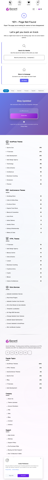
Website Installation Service (14, 294)
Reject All (11, 475)
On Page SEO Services (13, 312)
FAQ (9, 409)
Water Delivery (24, 220)
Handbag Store (24, 196)
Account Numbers (13, 406)
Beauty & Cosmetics (24, 212)
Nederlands (41, 90)
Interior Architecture (24, 281)
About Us (10, 398)
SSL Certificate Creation (13, 327)
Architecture (24, 172)
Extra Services (15, 287)
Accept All (23, 475)
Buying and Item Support (15, 450)
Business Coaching (24, 176)
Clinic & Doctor (24, 168)
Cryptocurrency (24, 269)
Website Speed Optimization (15, 319)
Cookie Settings (15, 469)
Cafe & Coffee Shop (24, 200)
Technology (24, 164)
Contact (10, 421)
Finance (24, 184)
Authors (10, 424)
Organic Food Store (24, 208)
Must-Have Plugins (12, 297)
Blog (24, 380)
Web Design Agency (24, 160)
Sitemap (10, 439)
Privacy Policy (24, 126)
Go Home (24, 80)
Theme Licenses (12, 402)
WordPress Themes (16, 142)
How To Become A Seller (15, 453)
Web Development (24, 156)
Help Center (11, 435)
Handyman (24, 180)
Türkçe (12, 90)
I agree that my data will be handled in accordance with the (24, 124)
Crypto (24, 273)
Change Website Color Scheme (15, 316)
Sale (9, 413)
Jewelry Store (24, 224)
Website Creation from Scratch (15, 301)
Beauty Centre (24, 253)
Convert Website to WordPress (15, 323)
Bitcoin (24, 277)
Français (26, 90)
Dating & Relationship (24, 228)
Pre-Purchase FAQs (13, 446)
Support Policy (12, 442)
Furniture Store (24, 204)
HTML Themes (14, 239)
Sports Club (24, 148)
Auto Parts (24, 216)
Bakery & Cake (24, 232)
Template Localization (13, 308)
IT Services (24, 152)
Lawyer (24, 261)
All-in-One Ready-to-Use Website (16, 305)
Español (33, 90)
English (6, 90)
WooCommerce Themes (17, 190)
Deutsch (19, 90)
